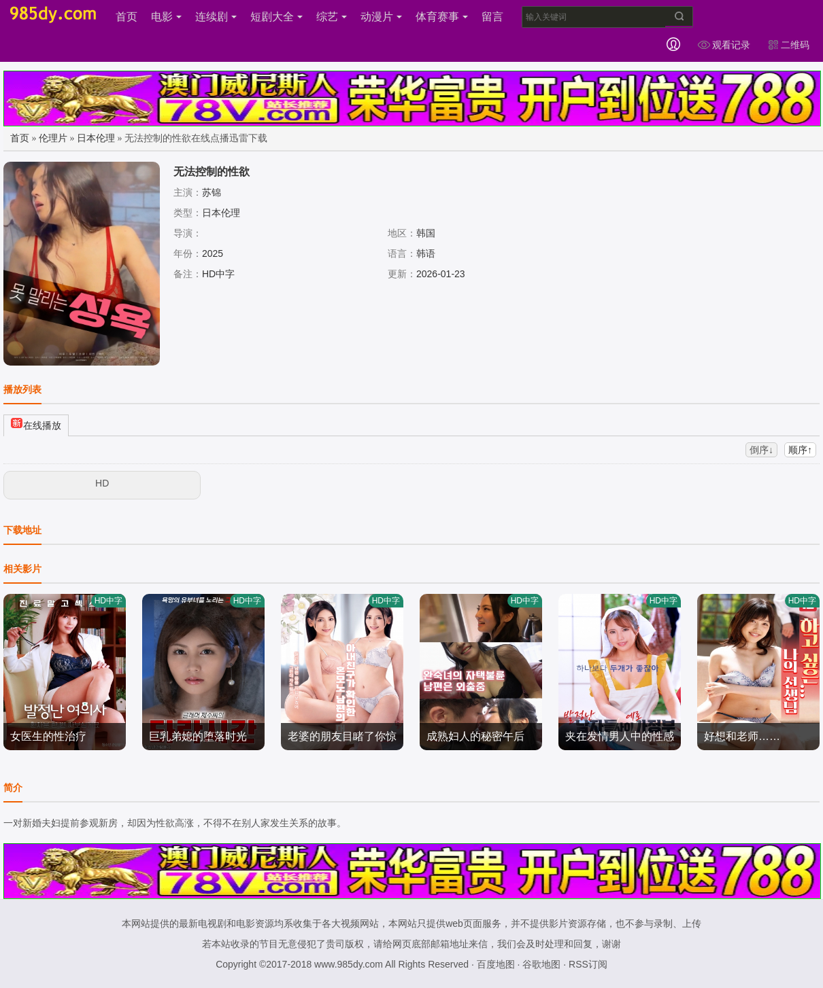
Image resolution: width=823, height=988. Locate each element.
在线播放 (36, 424)
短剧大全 (276, 16)
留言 (492, 16)
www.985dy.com (348, 964)
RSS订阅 (588, 964)
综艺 (331, 16)
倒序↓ (761, 449)
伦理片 (53, 138)
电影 (166, 16)
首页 (126, 16)
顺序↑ (800, 449)
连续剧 (216, 16)
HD (102, 483)
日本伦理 (96, 138)
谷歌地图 (541, 964)
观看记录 (723, 45)
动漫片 (381, 16)
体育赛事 (442, 16)
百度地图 (496, 964)
